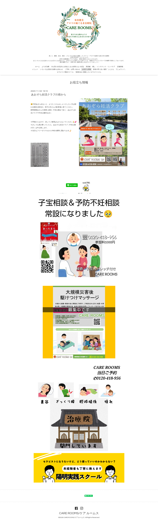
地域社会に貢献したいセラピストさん (88, 72)
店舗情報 (120, 66)
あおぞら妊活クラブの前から (48, 94)
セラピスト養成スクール (65, 72)
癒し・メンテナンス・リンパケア (103, 66)
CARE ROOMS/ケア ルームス (79, 513)
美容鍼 (88, 66)
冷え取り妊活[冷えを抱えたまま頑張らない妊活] (67, 66)
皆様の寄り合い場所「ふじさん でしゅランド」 (109, 69)
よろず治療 (45, 66)
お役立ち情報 (86, 69)
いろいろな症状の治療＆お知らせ (51, 69)
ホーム (37, 66)
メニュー (35, 69)
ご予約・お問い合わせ (72, 69)
